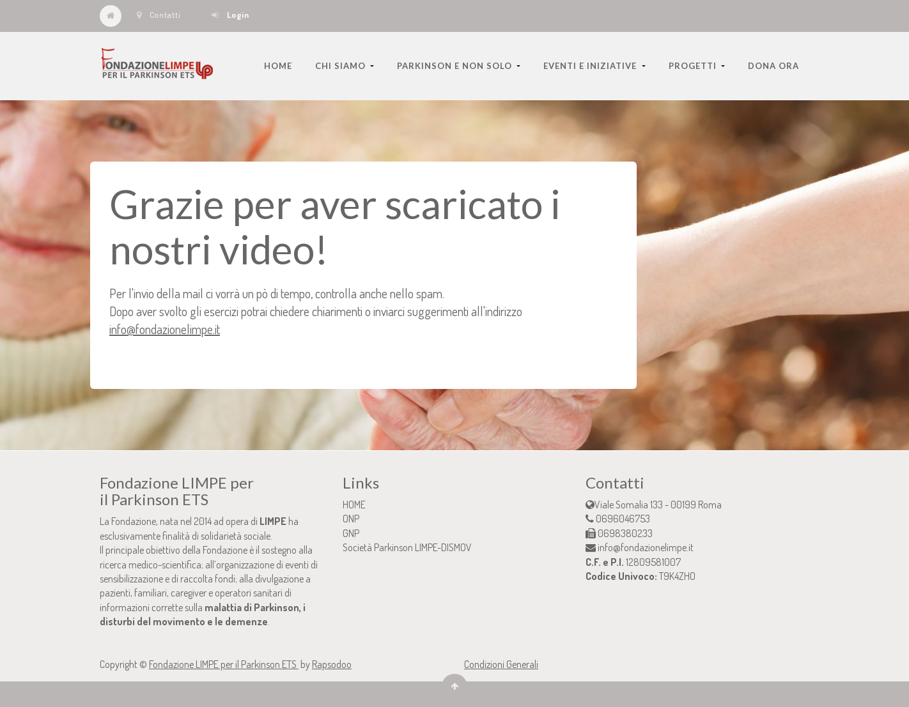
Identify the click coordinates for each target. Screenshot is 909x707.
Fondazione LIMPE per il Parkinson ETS (224, 664)
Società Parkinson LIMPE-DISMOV (407, 547)
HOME (354, 504)
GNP (351, 533)
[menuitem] (278, 66)
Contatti (159, 15)
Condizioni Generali (501, 664)
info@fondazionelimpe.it (164, 329)
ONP (351, 518)
